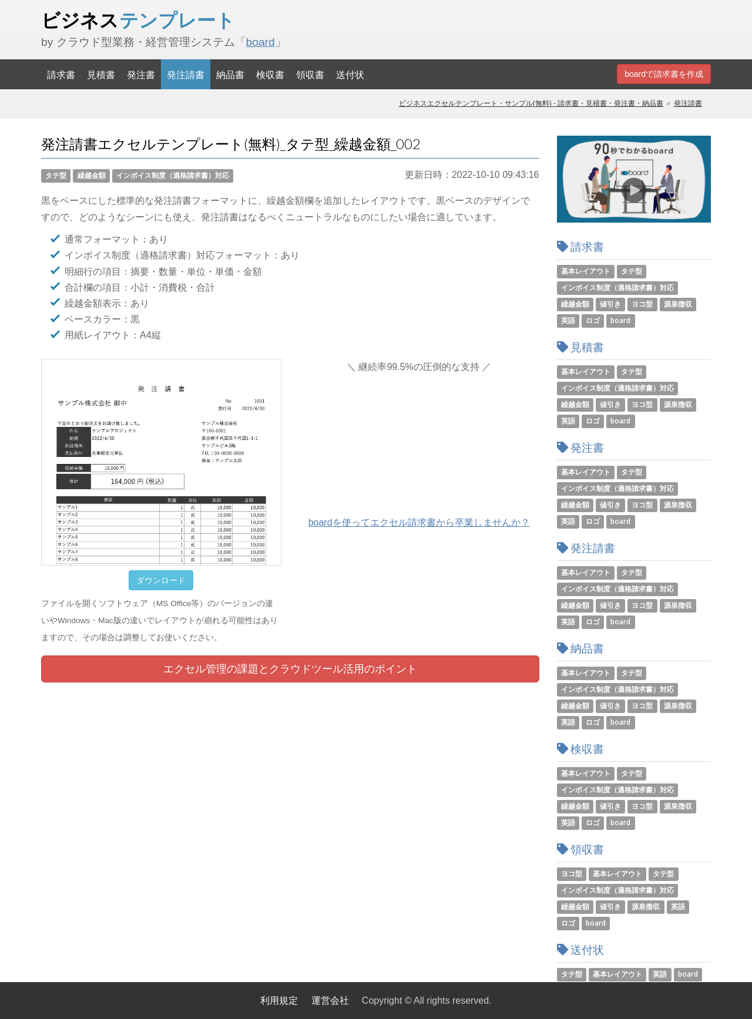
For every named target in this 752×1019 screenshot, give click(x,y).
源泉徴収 (678, 304)
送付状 (350, 74)
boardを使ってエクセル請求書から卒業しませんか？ (419, 522)
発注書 (141, 74)
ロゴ (593, 320)
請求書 (61, 74)
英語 (568, 320)
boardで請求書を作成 (664, 74)
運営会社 (330, 1000)
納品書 (230, 74)
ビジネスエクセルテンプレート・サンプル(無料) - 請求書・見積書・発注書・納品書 (531, 103)
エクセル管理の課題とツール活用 (290, 669)
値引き (610, 304)
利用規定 (279, 1000)
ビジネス (138, 20)
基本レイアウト (585, 271)
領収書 (310, 74)
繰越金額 (92, 175)
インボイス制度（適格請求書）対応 (172, 175)
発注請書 (185, 74)
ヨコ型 (642, 304)
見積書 (101, 74)
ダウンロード (161, 580)
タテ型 (55, 175)
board (260, 42)
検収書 (270, 74)
